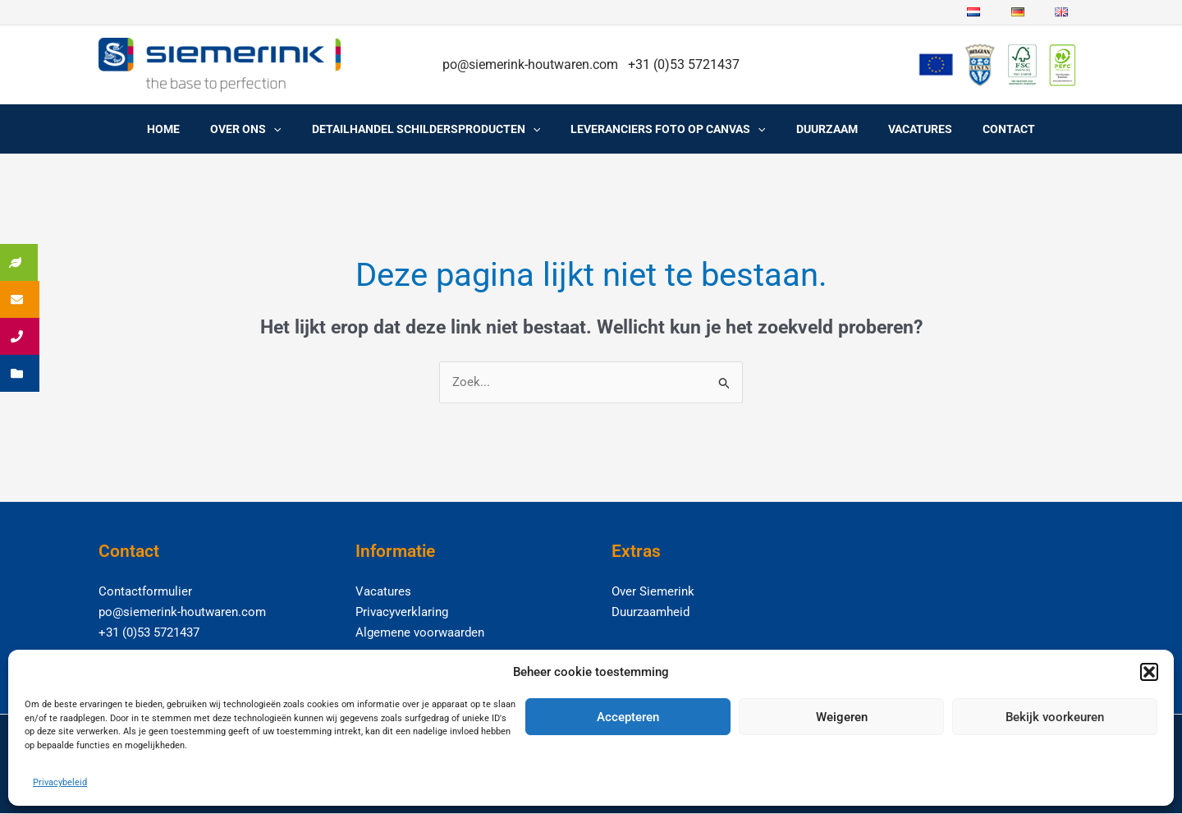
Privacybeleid (60, 782)
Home (185, 129)
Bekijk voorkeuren (1055, 717)
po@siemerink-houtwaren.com (531, 64)
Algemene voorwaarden (419, 632)
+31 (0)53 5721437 (148, 632)
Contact (986, 129)
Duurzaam (819, 129)
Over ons (260, 129)
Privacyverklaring (401, 612)
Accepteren (628, 717)
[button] (1149, 672)
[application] (288, 129)
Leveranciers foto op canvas (667, 129)
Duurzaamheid (651, 612)
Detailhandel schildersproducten (433, 129)
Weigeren (842, 717)
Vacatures (905, 129)
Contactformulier (145, 592)
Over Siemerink (653, 592)
